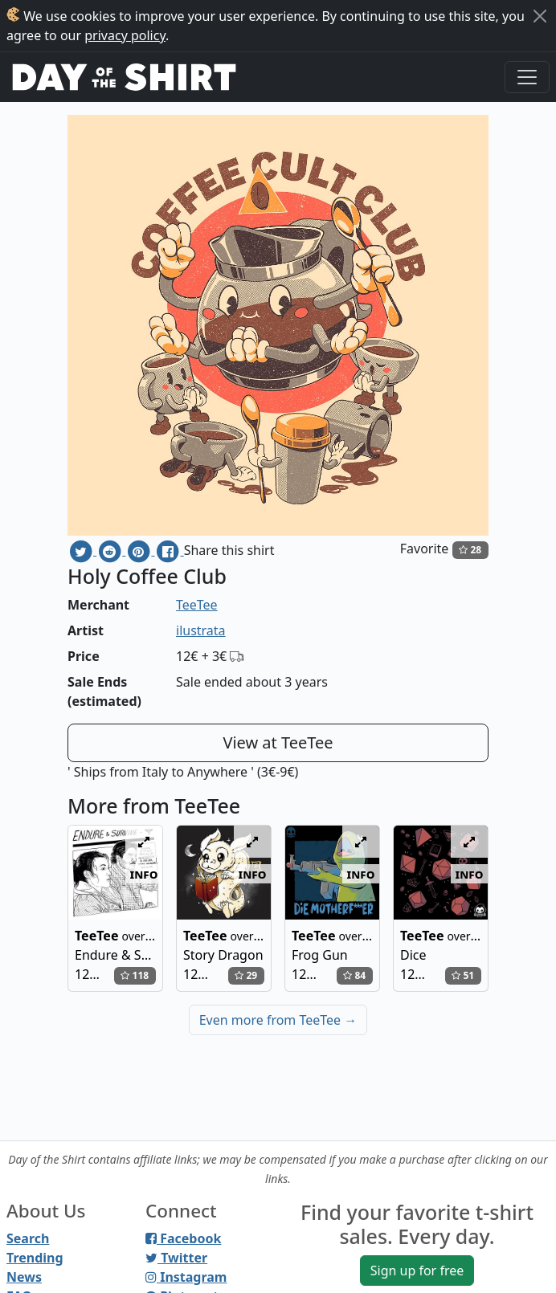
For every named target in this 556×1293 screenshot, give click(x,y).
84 (354, 975)
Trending (34, 1257)
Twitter (176, 1257)
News (24, 1277)
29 (246, 975)
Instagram (186, 1277)
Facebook (183, 1238)
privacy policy (125, 35)
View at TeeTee (278, 742)
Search (27, 1238)
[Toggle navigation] (527, 77)
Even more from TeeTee (278, 1020)
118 (135, 975)
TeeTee (197, 605)
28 (470, 550)
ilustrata (201, 630)
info (144, 874)
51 (463, 975)
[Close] (540, 16)
